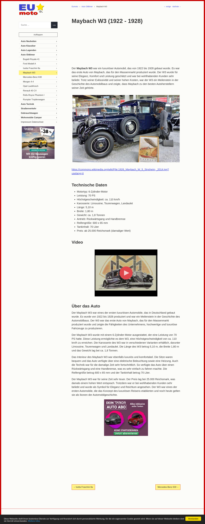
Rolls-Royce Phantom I (33, 95)
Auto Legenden (28, 50)
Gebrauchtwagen (29, 113)
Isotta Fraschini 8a (31, 68)
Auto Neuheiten (28, 41)
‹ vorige (167, 6)
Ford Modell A (29, 64)
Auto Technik (27, 104)
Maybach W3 (29, 73)
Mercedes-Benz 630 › (168, 487)
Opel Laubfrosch (30, 86)
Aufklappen (38, 35)
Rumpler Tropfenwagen (34, 99)
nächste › (176, 6)
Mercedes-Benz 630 (32, 77)
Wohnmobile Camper (31, 117)
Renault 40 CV (30, 91)
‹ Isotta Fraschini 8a (83, 487)
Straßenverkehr (28, 108)
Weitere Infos (34, 521)
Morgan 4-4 (28, 82)
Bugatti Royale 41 (31, 59)
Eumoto (75, 6)
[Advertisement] (126, 45)
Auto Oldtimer (87, 6)
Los (54, 25)
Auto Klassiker (28, 46)
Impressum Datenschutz (32, 122)
